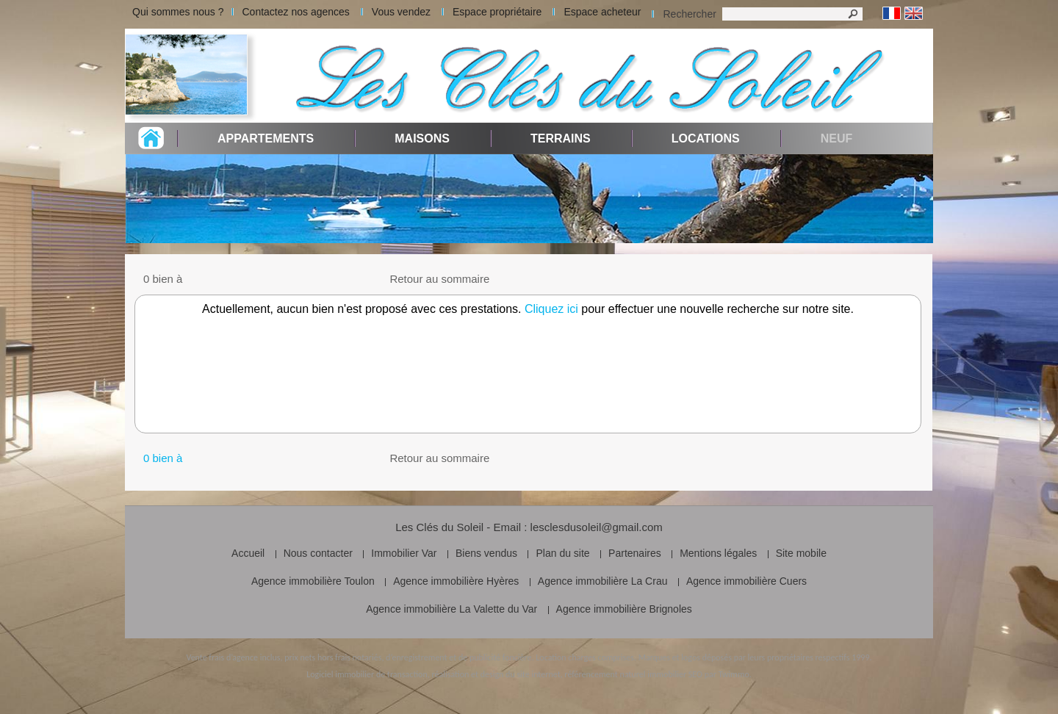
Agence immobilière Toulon (313, 581)
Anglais (913, 14)
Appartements (265, 138)
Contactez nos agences (296, 12)
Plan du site (562, 553)
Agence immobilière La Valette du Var (451, 609)
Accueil (247, 553)
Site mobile (801, 553)
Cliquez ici (551, 309)
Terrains (560, 138)
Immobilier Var (403, 553)
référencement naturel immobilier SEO (633, 674)
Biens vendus (486, 553)
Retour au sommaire (439, 279)
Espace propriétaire (497, 12)
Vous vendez (401, 12)
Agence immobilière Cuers (746, 581)
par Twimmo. (728, 674)
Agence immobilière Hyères (456, 581)
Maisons (422, 138)
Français (891, 14)
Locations (706, 138)
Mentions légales (718, 553)
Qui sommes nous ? (178, 12)
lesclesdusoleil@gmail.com (596, 527)
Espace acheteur (602, 12)
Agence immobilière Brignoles (624, 609)
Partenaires (634, 553)
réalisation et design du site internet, (496, 674)
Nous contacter (318, 553)
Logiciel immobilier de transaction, (368, 674)
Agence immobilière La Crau (603, 581)
